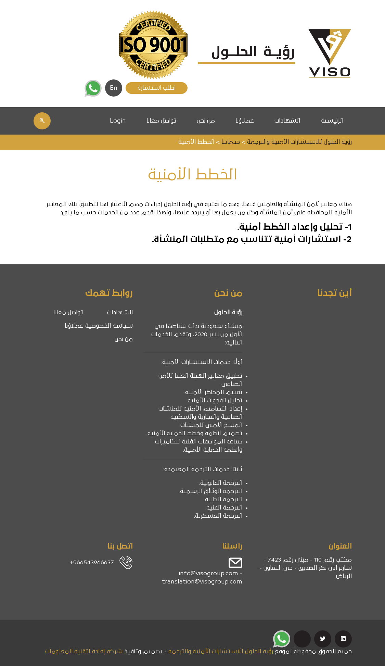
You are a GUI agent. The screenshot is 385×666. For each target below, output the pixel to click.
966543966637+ (91, 562)
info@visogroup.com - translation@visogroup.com (202, 578)
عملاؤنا (244, 121)
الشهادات (287, 121)
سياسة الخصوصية (109, 326)
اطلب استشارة (157, 88)
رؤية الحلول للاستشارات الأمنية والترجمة (220, 651)
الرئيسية (332, 121)
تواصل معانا (161, 121)
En (113, 88)
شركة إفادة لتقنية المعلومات (84, 651)
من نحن (206, 121)
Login (118, 121)
